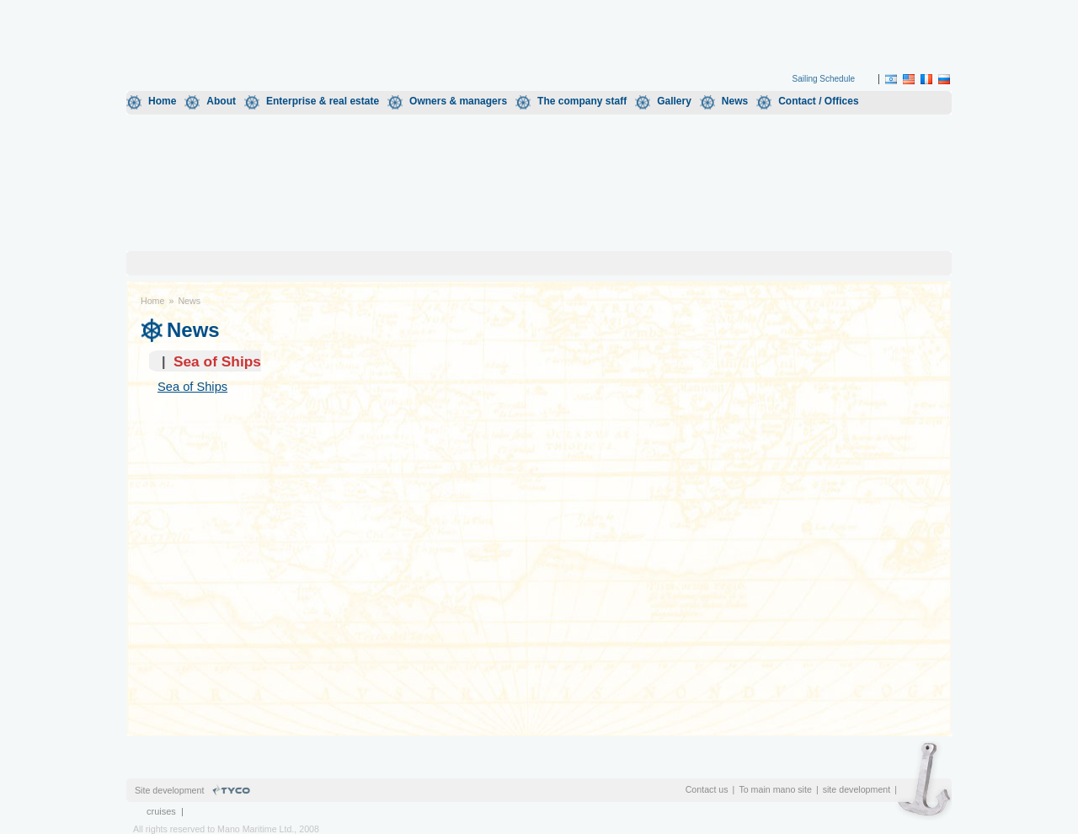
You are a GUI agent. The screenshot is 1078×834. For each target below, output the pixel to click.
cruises (161, 811)
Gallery (674, 101)
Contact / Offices (818, 101)
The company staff (582, 101)
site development (857, 789)
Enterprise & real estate (322, 101)
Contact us (707, 789)
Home (162, 101)
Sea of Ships (192, 386)
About (221, 101)
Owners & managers (458, 101)
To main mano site (775, 789)
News (735, 101)
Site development (169, 790)
